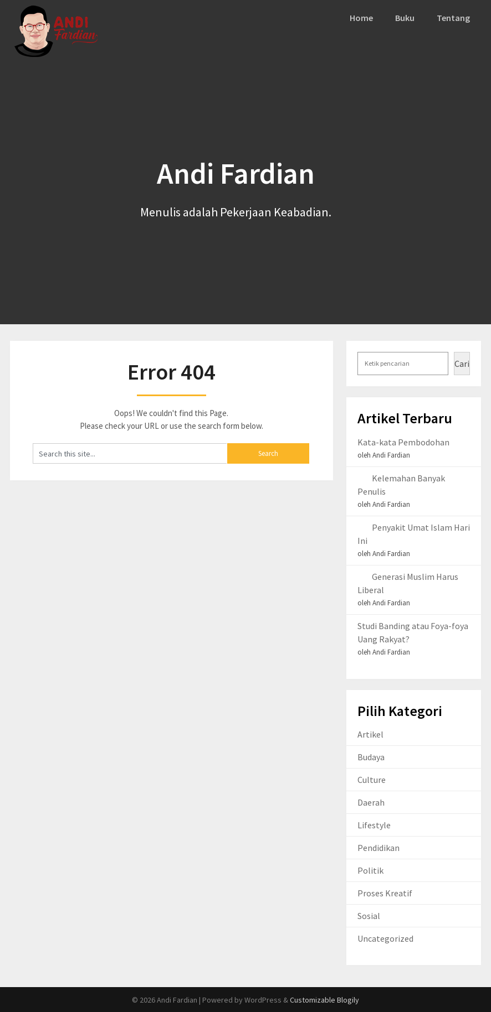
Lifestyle (374, 825)
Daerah (371, 802)
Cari (461, 363)
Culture (371, 779)
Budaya (371, 756)
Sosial (368, 915)
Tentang (453, 17)
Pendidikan (378, 847)
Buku (405, 17)
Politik (370, 870)
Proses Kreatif (384, 893)
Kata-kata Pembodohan (403, 442)
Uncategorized (385, 938)
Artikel (370, 734)
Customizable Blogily (324, 1000)
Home (362, 17)
